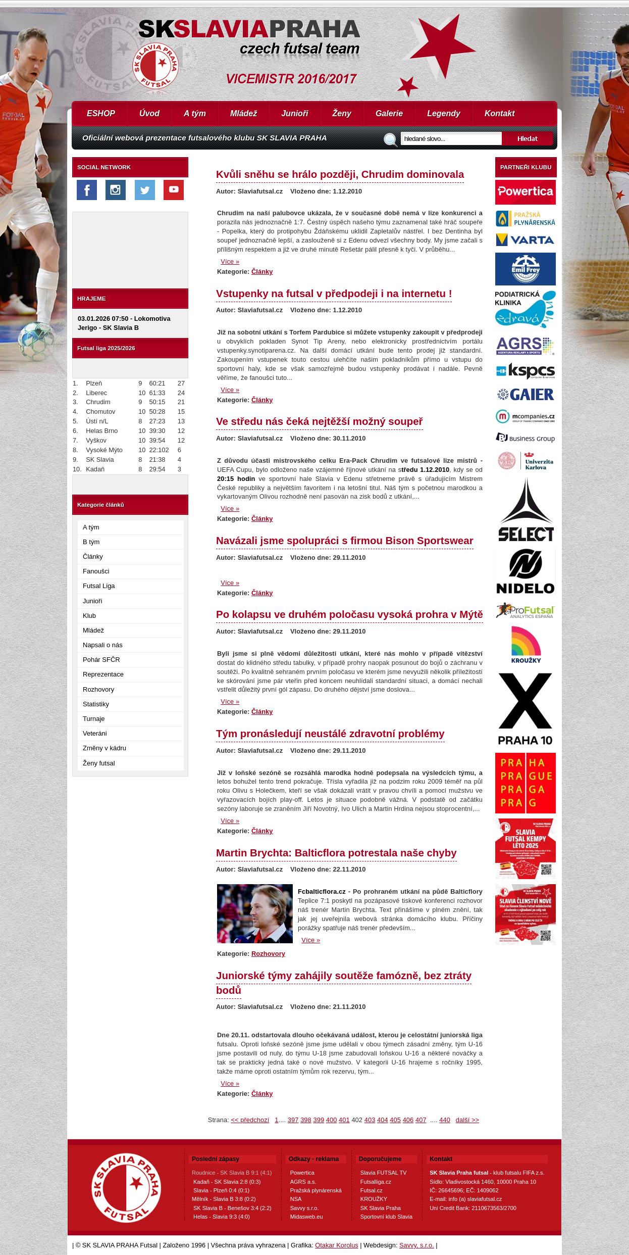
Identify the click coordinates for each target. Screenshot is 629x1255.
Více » (230, 261)
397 (293, 1120)
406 (408, 1120)
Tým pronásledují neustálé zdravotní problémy (330, 733)
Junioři (294, 113)
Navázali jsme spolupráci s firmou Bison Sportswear (345, 540)
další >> (467, 1120)
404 (382, 1120)
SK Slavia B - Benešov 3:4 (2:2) (232, 1208)
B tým (91, 542)
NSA (296, 1199)
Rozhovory (98, 689)
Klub (89, 615)
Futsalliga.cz (375, 1182)
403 (370, 1120)
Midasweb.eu (306, 1217)
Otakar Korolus (336, 1245)
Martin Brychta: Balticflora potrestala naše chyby (336, 852)
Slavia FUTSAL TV (383, 1173)
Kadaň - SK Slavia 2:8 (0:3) (226, 1182)
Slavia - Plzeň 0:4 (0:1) (221, 1190)
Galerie (389, 113)
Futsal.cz (371, 1190)
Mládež (243, 113)
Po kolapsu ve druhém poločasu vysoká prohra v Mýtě (349, 614)
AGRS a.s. (303, 1182)
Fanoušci (96, 571)
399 (318, 1120)
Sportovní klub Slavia (386, 1217)
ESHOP (101, 113)
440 (444, 1120)
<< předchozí (250, 1120)
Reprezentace (103, 674)
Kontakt (500, 113)
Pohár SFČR (101, 659)
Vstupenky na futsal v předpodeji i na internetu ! (334, 293)
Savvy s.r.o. (304, 1208)
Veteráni (95, 733)
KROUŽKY (373, 1199)
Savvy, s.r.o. (416, 1245)
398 (305, 1120)
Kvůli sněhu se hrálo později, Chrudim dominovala (340, 174)
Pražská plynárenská (316, 1190)
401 (344, 1120)
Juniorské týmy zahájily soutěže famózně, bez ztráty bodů (343, 983)
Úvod (149, 113)
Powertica (302, 1173)
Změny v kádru (104, 748)
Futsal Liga (99, 586)
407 (421, 1120)
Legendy (443, 113)
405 (395, 1120)
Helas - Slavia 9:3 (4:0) (221, 1217)
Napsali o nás (103, 645)
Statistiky (96, 704)
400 (331, 1120)
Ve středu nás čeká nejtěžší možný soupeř (319, 421)
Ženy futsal (99, 763)
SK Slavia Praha (380, 1208)
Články (93, 556)
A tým (195, 113)
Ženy (342, 113)
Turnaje (94, 718)
